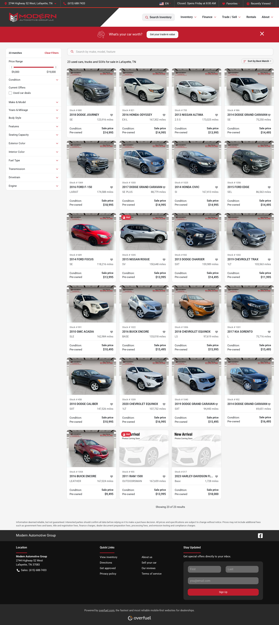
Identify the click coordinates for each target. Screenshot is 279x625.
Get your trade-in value (162, 34)
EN (164, 3)
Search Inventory (158, 17)
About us (147, 557)
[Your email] (223, 580)
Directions (106, 562)
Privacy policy (108, 573)
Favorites (230, 4)
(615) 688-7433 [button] (74, 3)
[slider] (11, 67)
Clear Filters (52, 52)
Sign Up (223, 592)
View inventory (108, 557)
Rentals (251, 17)
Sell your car (149, 562)
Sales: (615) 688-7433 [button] (31, 570)
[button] (31, 3)
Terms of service (152, 573)
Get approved (107, 568)
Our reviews (149, 568)
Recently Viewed (258, 4)
